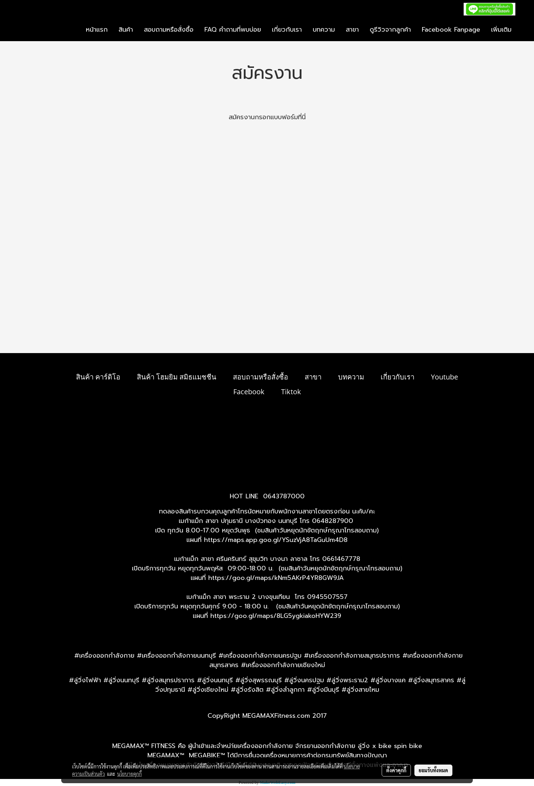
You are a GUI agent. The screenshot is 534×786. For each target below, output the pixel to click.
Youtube (444, 377)
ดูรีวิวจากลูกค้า (390, 29)
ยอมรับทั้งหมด (433, 770)
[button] (523, 30)
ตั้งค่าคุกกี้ (396, 770)
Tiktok (291, 391)
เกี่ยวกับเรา (287, 29)
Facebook (249, 391)
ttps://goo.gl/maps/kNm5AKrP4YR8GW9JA (278, 578)
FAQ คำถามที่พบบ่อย (232, 29)
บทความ (324, 29)
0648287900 (332, 521)
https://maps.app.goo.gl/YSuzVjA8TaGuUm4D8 (276, 540)
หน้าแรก (97, 29)
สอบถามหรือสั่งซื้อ (168, 29)
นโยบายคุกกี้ (129, 774)
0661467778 (341, 559)
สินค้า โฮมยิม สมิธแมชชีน (176, 377)
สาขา (352, 29)
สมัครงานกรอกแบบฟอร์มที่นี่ (267, 117)
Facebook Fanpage (451, 29)
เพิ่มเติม (501, 29)
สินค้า (126, 29)
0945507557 (327, 597)
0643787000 (284, 496)
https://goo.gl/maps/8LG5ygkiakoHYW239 (275, 616)
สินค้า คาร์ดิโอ (98, 377)
